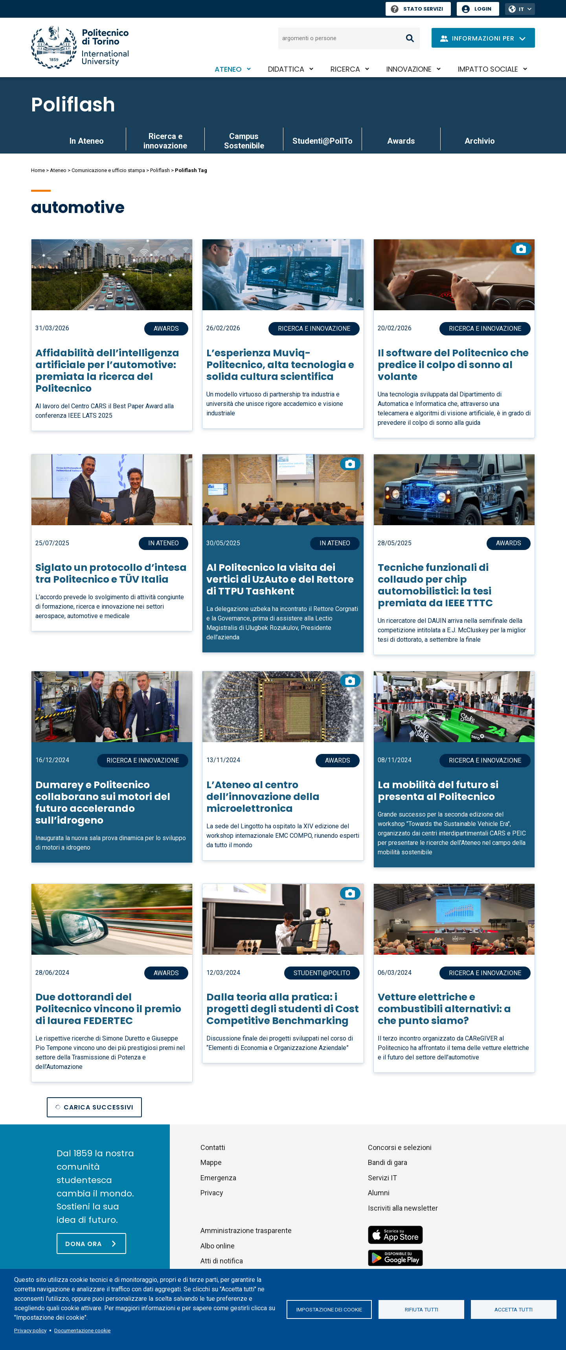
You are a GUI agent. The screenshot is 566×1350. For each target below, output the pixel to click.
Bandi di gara (387, 1162)
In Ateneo (87, 141)
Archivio (480, 141)
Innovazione (409, 69)
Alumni (379, 1193)
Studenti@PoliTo (322, 141)
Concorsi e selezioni (400, 1147)
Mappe (211, 1162)
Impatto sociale (488, 69)
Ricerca (345, 69)
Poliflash (73, 105)
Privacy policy (30, 1330)
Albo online (217, 1246)
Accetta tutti (513, 1309)
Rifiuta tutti (421, 1309)
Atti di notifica (221, 1261)
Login (482, 9)
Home (38, 170)
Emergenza (218, 1178)
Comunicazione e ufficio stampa (108, 170)
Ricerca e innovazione (165, 140)
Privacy (211, 1193)
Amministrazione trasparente (246, 1230)
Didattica (286, 69)
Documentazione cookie (82, 1330)
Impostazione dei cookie (329, 1309)
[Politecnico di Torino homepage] (80, 47)
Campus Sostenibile (244, 140)
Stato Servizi (417, 9)
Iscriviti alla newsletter (403, 1208)
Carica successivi (98, 1107)
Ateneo (228, 69)
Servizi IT (382, 1178)
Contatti (212, 1147)
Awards (401, 141)
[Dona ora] (91, 1243)
